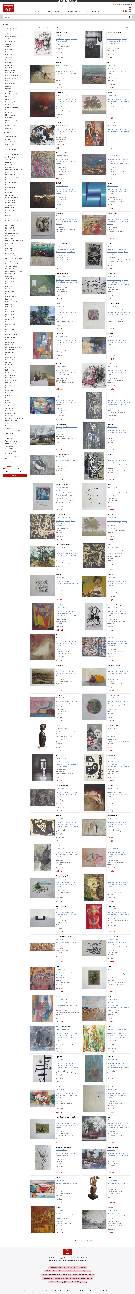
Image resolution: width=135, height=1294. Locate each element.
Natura (58, 966)
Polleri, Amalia (112, 276)
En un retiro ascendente (63, 1147)
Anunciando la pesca (62, 454)
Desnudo (110, 484)
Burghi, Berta (60, 788)
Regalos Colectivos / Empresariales (66, 1291)
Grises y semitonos (62, 785)
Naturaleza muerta (62, 273)
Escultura (74, 732)
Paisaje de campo (112, 816)
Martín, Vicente (112, 427)
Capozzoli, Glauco (113, 909)
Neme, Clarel (60, 638)
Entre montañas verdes (63, 243)
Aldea (58, 1177)
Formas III (110, 183)
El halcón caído (61, 846)
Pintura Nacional (61, 41)
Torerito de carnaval (62, 484)
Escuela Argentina (113, 43)
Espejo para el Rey (113, 695)
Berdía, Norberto (112, 156)
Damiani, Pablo (112, 1180)
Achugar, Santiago (62, 126)
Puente (58, 1087)
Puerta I (58, 755)
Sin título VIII (60, 183)
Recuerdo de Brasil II (113, 725)
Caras (109, 635)
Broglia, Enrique (112, 1090)
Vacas (109, 544)
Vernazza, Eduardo (62, 156)
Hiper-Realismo (112, 1125)
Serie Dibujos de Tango (114, 605)
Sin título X (59, 92)
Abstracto (59, 69)
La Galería (83, 1291)
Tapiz (57, 250)
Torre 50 (110, 454)
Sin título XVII (60, 62)
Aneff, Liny (59, 1210)
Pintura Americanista (62, 1035)
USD (4, 468)
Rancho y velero (61, 424)
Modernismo (67, 736)
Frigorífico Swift (112, 273)
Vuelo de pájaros (112, 936)
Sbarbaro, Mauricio (113, 818)
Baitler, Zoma (60, 547)
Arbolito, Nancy (61, 35)
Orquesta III (111, 123)
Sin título (59, 123)
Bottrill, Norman (112, 638)
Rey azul (110, 424)
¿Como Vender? (46, 1291)
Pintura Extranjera (73, 1037)
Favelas (58, 1207)
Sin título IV (110, 333)
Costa (109, 62)
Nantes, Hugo (111, 65)
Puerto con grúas (112, 1147)
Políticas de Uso (95, 1291)
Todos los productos (11, 28)
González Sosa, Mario (114, 216)
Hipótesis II (59, 1057)
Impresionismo (67, 553)
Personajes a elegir (113, 303)
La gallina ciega (112, 213)
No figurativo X (111, 153)
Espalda (58, 996)
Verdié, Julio (111, 879)
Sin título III (110, 785)
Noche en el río (60, 514)
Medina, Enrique (112, 186)
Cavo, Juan (59, 939)
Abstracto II (59, 394)
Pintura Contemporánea (115, 71)
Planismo (66, 374)
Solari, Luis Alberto (113, 306)
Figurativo (74, 39)
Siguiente (58, 27)
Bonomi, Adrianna (62, 276)
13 (54, 27)
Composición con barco (63, 936)
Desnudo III (59, 333)
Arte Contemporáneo (63, 39)
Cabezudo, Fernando (63, 517)
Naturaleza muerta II (62, 364)
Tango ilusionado (61, 32)
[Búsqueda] (130, 17)
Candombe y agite (113, 364)
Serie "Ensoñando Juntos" (64, 1026)
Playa (109, 996)
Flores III (58, 605)
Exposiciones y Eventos (31, 1291)
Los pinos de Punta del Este (64, 544)
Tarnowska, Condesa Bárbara (116, 1029)
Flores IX (110, 1117)
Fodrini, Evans (111, 126)
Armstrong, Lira (61, 246)
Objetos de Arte (61, 252)
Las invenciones (61, 906)
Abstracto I (59, 816)
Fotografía (74, 461)
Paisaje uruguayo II (62, 876)
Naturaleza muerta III (113, 665)
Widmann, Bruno (61, 909)
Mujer (109, 1177)
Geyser (58, 725)
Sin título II (59, 665)
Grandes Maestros (62, 71)
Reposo (109, 846)
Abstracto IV (111, 755)
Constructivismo (61, 583)
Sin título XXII (60, 213)
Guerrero (110, 394)
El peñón (59, 695)
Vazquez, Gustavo (62, 65)
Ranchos (58, 303)
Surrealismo (123, 41)
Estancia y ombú (112, 514)
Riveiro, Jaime (60, 216)
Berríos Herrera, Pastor (63, 1029)
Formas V (110, 243)
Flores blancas (111, 876)
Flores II (109, 966)
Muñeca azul (111, 906)
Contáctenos (115, 4)
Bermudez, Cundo (62, 728)
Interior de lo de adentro (114, 32)
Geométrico (74, 159)
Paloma (58, 635)
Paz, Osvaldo (111, 95)
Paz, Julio (110, 35)
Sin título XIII (60, 574)
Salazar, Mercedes (62, 336)
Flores (109, 1026)
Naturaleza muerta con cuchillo (65, 1117)
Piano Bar (110, 574)
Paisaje (109, 92)
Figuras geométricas (62, 153)
